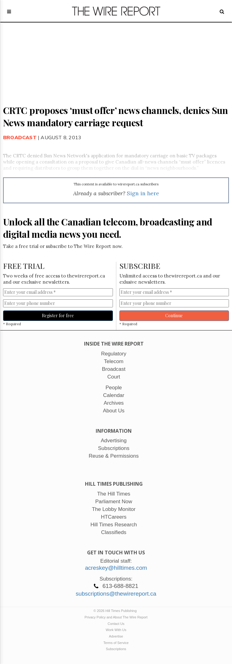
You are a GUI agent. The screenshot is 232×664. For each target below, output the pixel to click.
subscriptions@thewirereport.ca (116, 593)
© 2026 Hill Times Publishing (116, 611)
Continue (174, 315)
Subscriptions (116, 649)
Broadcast (20, 137)
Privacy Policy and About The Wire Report (116, 617)
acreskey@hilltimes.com (116, 568)
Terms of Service (116, 643)
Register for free (58, 315)
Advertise (116, 636)
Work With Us (116, 630)
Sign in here (143, 193)
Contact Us (116, 624)
